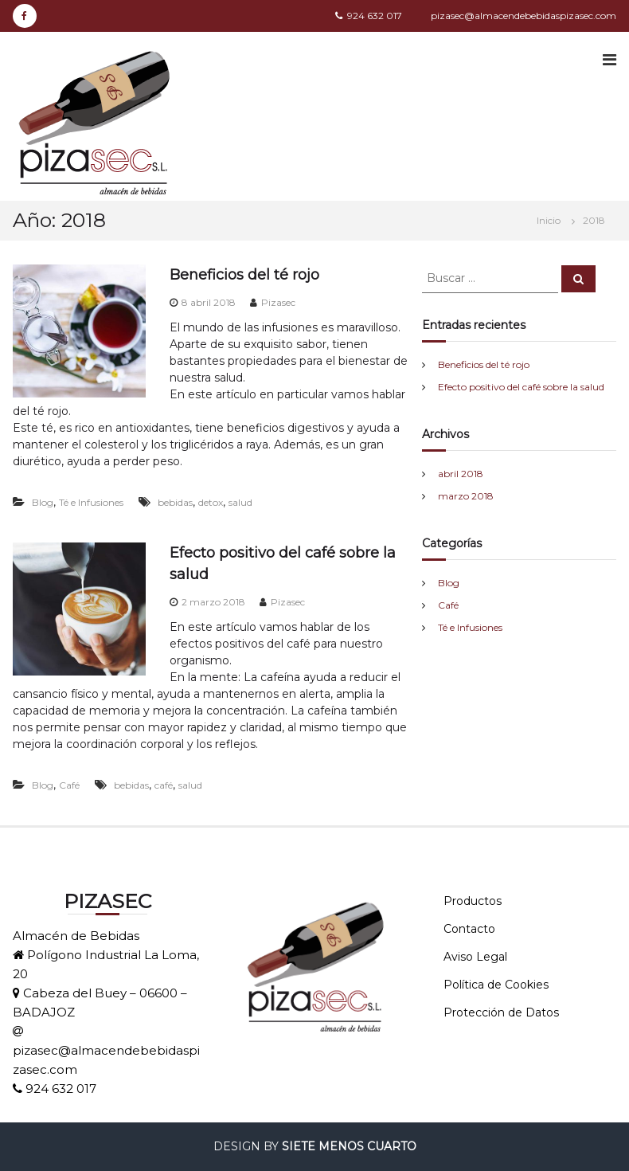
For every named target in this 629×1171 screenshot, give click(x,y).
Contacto (469, 929)
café (163, 785)
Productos (472, 901)
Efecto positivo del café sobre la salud (521, 387)
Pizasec (278, 302)
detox (210, 502)
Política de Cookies (496, 984)
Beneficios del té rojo (244, 275)
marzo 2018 (466, 496)
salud (240, 502)
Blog (42, 502)
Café (69, 785)
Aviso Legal (475, 957)
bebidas (175, 502)
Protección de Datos (501, 1012)
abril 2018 (460, 474)
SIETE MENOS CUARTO (349, 1146)
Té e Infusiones (91, 502)
